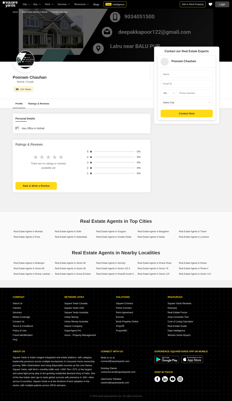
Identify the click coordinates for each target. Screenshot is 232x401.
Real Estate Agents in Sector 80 (29, 268)
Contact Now (186, 113)
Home (15, 12)
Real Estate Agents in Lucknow (194, 237)
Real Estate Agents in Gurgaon (111, 231)
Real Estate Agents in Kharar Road (154, 263)
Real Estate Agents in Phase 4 (193, 268)
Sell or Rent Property (193, 4)
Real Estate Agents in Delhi (68, 231)
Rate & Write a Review (36, 185)
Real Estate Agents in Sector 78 (153, 268)
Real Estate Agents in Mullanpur (29, 263)
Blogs (96, 4)
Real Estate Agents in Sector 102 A (113, 268)
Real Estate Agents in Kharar (193, 263)
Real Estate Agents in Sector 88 (70, 268)
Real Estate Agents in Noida (151, 237)
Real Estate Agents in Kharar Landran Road (35, 274)
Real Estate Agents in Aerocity (110, 263)
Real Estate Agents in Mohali (34, 12)
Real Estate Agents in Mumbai (28, 231)
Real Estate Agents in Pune (27, 237)
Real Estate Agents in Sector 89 (70, 263)
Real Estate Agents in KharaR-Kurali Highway (118, 274)
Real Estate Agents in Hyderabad (71, 237)
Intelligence (115, 4)
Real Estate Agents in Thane (192, 231)
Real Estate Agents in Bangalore (153, 231)
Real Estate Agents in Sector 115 (153, 274)
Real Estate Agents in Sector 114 (195, 274)
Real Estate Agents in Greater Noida (113, 237)
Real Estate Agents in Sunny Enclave (73, 274)
